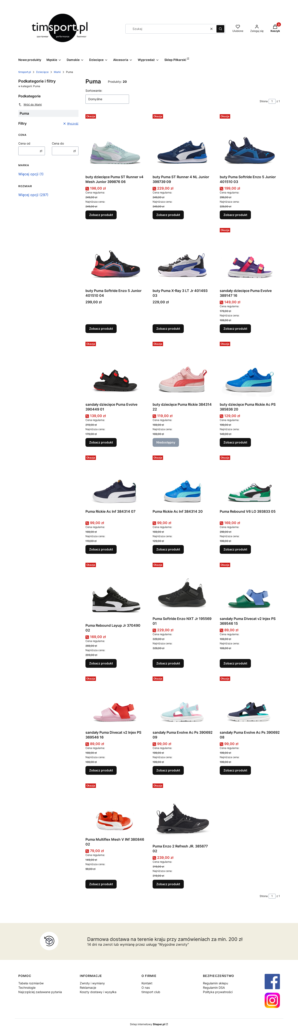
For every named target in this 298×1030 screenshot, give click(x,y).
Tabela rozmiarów (31, 983)
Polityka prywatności (218, 992)
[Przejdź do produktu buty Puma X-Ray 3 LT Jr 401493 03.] (183, 256)
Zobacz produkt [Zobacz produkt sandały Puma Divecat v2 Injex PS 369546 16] (101, 770)
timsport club (150, 992)
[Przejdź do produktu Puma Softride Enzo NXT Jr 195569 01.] (183, 587)
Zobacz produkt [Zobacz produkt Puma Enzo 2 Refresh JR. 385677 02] (168, 884)
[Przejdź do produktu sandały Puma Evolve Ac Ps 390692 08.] (250, 701)
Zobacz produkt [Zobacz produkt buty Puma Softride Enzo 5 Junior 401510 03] (235, 215)
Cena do (58, 143)
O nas (145, 987)
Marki (57, 72)
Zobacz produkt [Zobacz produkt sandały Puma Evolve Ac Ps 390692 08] (235, 770)
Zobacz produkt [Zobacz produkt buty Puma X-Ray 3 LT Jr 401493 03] (168, 328)
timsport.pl (24, 72)
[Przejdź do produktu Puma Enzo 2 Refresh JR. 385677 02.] (183, 812)
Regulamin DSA (214, 987)
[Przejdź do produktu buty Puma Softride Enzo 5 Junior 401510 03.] (250, 142)
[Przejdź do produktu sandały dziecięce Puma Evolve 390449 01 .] (115, 370)
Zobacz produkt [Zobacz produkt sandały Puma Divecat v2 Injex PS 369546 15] (235, 663)
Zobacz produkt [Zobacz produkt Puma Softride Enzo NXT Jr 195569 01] (168, 663)
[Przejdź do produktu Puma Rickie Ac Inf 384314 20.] (183, 480)
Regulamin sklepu (215, 983)
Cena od (24, 143)
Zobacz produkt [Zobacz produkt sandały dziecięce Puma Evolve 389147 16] (235, 328)
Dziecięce (42, 72)
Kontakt (146, 983)
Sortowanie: (93, 90)
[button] (220, 29)
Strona (264, 101)
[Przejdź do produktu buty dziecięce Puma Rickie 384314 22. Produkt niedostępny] (183, 370)
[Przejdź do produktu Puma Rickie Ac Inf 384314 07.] (115, 480)
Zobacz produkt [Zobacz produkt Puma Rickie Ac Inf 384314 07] (101, 549)
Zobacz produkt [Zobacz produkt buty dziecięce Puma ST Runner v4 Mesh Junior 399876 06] (101, 215)
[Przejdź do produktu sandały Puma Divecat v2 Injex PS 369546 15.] (250, 587)
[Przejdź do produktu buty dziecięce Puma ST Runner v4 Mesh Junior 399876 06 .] (115, 142)
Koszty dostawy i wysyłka (98, 992)
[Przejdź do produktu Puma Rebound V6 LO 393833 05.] (250, 480)
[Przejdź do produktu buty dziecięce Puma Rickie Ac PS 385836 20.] (250, 370)
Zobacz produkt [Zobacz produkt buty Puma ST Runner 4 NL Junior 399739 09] (168, 215)
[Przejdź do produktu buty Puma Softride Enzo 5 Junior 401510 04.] (115, 256)
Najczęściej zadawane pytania (40, 992)
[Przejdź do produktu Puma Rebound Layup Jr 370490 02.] (115, 591)
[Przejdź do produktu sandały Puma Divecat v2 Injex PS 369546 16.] (115, 701)
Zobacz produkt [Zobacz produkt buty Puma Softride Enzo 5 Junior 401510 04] (101, 328)
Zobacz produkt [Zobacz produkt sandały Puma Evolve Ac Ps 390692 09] (168, 770)
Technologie (27, 987)
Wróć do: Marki (30, 104)
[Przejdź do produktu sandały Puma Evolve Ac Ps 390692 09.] (183, 701)
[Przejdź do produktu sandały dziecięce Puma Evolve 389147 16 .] (250, 256)
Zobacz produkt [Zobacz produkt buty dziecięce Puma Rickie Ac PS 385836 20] (235, 442)
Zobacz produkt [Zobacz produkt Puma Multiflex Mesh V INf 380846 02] (101, 884)
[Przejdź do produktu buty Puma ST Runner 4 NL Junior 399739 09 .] (183, 142)
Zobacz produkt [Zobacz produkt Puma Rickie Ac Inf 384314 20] (168, 549)
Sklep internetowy (147, 1024)
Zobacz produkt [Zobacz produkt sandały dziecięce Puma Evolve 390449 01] (101, 442)
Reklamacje (88, 987)
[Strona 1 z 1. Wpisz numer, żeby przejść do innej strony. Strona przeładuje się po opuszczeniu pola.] (272, 101)
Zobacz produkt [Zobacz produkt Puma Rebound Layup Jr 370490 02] (101, 663)
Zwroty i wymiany (92, 983)
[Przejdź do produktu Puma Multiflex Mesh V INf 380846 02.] (115, 808)
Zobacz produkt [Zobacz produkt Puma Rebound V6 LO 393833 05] (235, 549)
